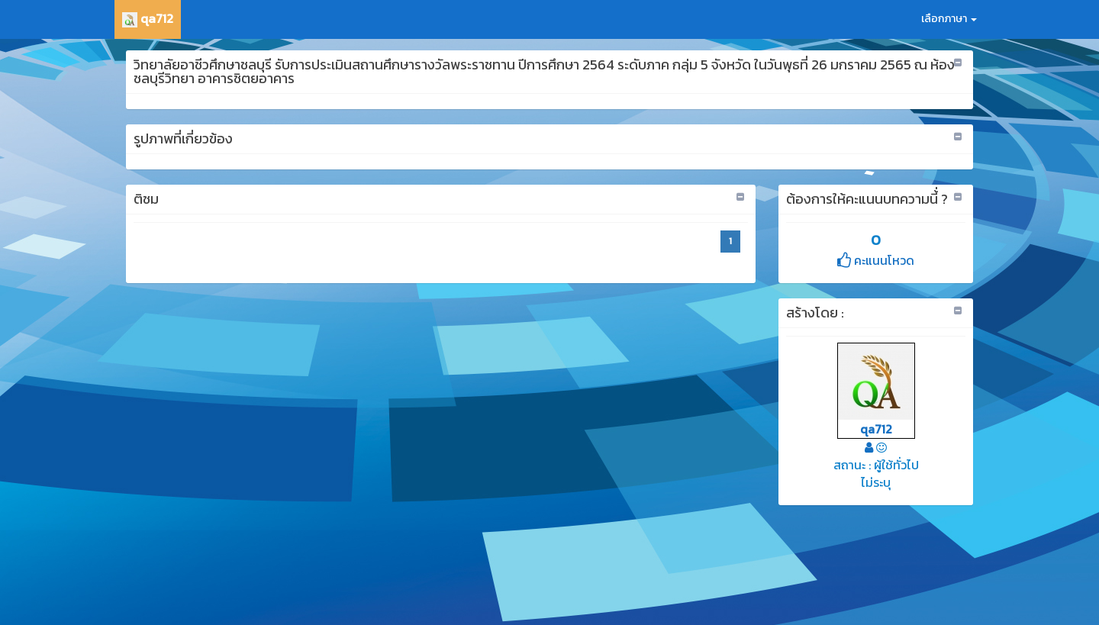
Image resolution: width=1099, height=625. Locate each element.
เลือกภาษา (949, 19)
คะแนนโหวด (875, 260)
